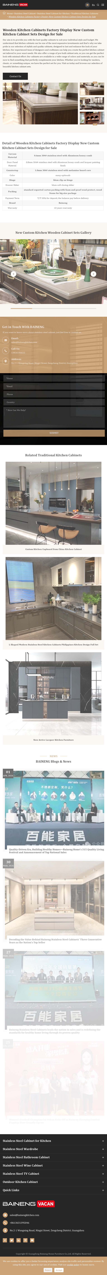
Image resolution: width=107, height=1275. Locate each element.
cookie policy (73, 1264)
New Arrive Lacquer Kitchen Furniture (53, 741)
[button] (95, 124)
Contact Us (15, 76)
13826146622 (17, 352)
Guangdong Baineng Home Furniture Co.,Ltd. (49, 1253)
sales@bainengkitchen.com (23, 342)
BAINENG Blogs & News (53, 761)
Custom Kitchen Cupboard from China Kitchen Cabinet (53, 551)
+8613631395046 (19, 1222)
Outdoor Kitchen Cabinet (20, 1182)
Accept (59, 1270)
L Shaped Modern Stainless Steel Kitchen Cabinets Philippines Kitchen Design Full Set (53, 646)
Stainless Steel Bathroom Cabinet (26, 1157)
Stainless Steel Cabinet (25, 13)
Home (10, 13)
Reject (48, 1270)
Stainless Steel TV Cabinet (21, 1173)
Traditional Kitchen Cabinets (84, 13)
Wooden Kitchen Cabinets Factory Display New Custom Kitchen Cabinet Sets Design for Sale (52, 16)
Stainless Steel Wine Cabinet (23, 1165)
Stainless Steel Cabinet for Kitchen (53, 13)
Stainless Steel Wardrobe (20, 1149)
